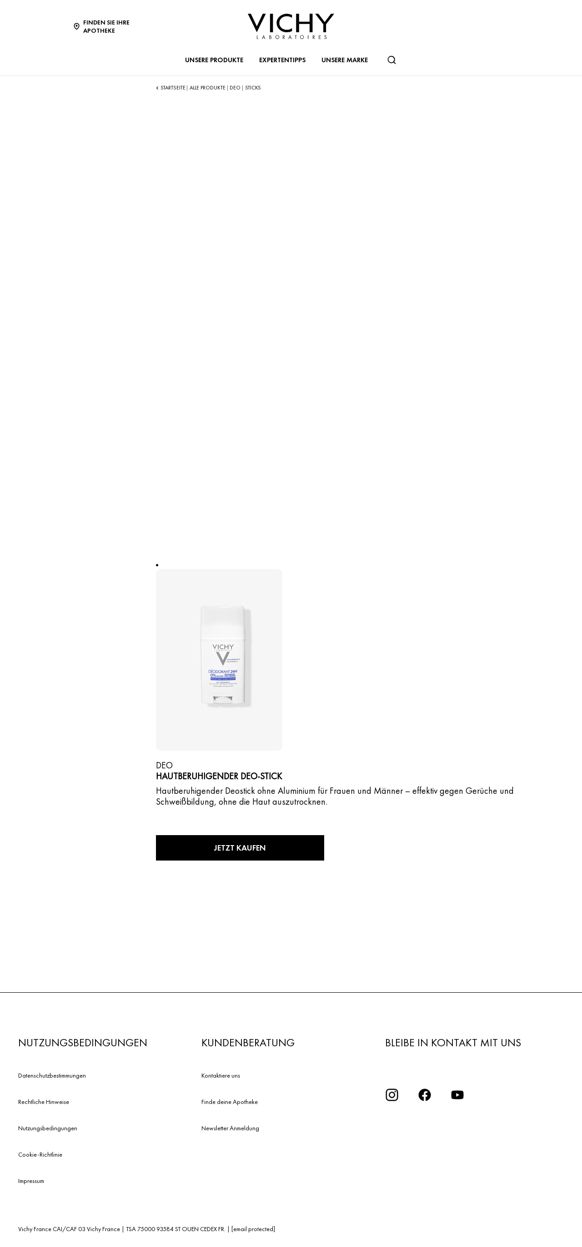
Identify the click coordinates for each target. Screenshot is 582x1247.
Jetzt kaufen (240, 847)
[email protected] (253, 1229)
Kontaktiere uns (220, 1075)
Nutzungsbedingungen (47, 1128)
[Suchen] (391, 59)
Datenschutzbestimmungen (52, 1075)
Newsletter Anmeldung (230, 1128)
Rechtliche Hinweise (43, 1102)
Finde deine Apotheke (229, 1102)
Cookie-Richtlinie (40, 1154)
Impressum (31, 1181)
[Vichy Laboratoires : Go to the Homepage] (291, 26)
